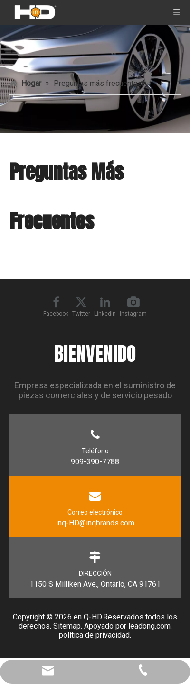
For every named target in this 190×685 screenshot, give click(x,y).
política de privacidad (94, 634)
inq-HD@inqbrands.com (95, 522)
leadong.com (149, 625)
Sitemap (67, 625)
